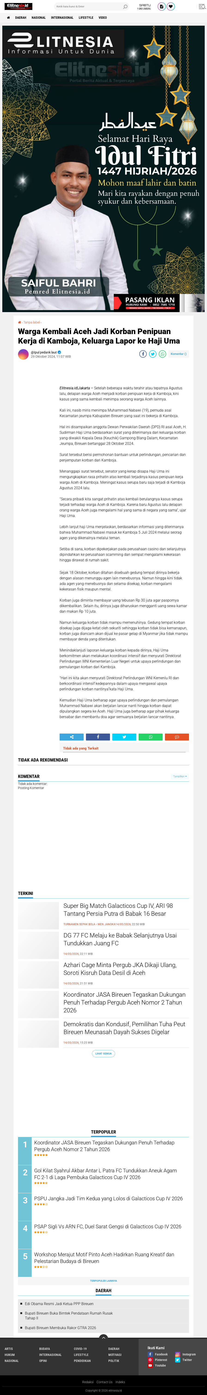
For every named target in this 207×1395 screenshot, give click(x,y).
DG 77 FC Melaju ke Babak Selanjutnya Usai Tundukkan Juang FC (120, 939)
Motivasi (115, 1355)
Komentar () (179, 354)
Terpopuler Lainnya (103, 1280)
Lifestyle (86, 17)
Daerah (20, 17)
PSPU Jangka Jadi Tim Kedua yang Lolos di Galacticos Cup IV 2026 (108, 1198)
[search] (91, 6)
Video (103, 17)
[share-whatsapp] (162, 354)
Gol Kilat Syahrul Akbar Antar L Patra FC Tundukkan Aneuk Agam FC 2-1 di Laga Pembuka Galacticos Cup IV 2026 (105, 1174)
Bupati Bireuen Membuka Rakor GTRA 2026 (60, 1328)
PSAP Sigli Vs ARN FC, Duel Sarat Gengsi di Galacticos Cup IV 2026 (107, 1226)
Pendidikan (82, 1361)
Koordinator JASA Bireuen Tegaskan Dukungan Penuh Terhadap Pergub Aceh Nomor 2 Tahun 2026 (125, 1002)
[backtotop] (103, 1338)
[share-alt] (72, 737)
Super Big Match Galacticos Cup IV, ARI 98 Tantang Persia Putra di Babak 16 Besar (118, 909)
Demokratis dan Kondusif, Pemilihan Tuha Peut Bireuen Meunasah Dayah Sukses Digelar (124, 1028)
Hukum (10, 1355)
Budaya (44, 1349)
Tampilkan (180, 776)
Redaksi (88, 1382)
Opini (43, 1361)
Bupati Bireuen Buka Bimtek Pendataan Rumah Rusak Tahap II (69, 1315)
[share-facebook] (143, 354)
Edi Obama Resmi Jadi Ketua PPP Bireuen (59, 1304)
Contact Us (105, 1382)
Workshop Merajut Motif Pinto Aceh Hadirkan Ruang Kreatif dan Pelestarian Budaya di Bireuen (104, 1258)
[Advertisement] (103, 1094)
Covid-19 (80, 1349)
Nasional (39, 17)
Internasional (62, 17)
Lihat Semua (103, 1053)
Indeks (120, 1382)
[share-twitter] (152, 354)
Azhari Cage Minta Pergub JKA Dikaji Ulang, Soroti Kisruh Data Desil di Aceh (120, 969)
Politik (113, 1361)
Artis (9, 1349)
